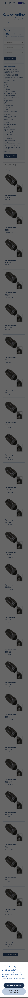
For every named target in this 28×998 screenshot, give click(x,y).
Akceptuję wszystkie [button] (14, 985)
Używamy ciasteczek (10, 967)
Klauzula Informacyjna (8, 980)
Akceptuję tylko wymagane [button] (14, 991)
